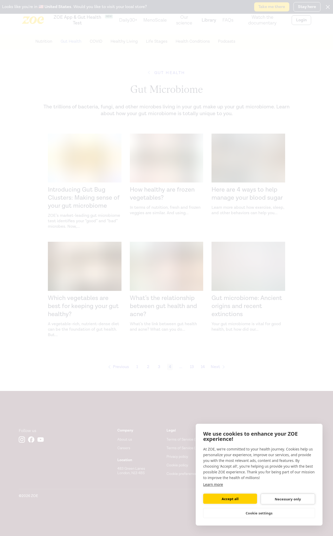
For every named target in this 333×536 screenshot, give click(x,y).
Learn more (213, 484)
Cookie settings (259, 513)
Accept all (230, 498)
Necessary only (288, 499)
